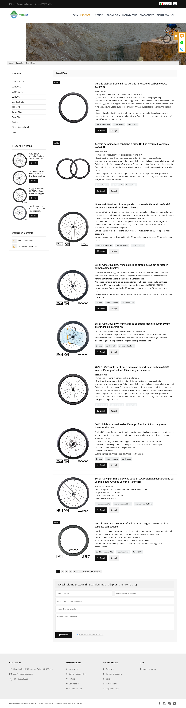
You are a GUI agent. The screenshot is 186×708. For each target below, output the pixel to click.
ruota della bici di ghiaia (143, 504)
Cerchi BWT (137, 552)
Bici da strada (18, 102)
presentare (63, 635)
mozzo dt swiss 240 (103, 504)
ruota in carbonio (122, 245)
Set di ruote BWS (128, 303)
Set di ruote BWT (138, 245)
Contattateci (147, 15)
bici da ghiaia (131, 405)
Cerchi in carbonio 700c (104, 552)
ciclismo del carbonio (126, 346)
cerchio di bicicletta (103, 124)
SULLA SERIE (17, 92)
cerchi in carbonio (123, 552)
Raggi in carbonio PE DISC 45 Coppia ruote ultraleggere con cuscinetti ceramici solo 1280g (37, 191)
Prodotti (86, 15)
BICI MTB (16, 107)
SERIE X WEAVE (18, 82)
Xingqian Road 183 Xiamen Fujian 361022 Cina (33, 669)
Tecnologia (113, 15)
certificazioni (111, 684)
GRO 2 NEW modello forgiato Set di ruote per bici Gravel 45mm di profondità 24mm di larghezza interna (37, 156)
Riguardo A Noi (166, 15)
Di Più (33, 163)
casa (11, 63)
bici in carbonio (119, 124)
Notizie (99, 15)
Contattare (15, 662)
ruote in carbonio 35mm (122, 504)
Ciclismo (99, 303)
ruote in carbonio (112, 303)
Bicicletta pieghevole (21, 127)
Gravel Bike (17, 112)
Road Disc (16, 117)
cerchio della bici (102, 185)
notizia (108, 679)
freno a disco (132, 124)
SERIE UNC (16, 87)
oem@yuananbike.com (22, 4)
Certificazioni (74, 684)
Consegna (110, 669)
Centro (15, 122)
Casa (75, 15)
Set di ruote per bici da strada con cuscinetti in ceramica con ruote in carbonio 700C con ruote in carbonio (37, 208)
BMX (14, 132)
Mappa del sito (75, 689)
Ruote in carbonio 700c (104, 245)
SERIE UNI (16, 97)
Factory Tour (129, 15)
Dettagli (114, 130)
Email (101, 130)
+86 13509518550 (44, 4)
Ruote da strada (149, 669)
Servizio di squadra (77, 674)
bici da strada (110, 346)
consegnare (74, 669)
